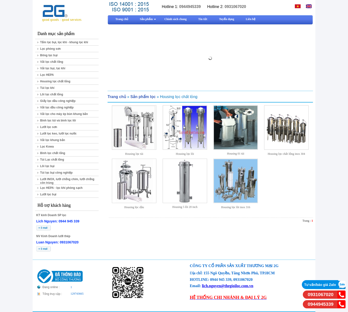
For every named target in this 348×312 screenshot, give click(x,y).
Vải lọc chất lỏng (51, 62)
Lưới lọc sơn (48, 127)
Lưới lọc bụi (48, 194)
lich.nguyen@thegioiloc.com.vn (227, 286)
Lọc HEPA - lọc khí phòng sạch (61, 188)
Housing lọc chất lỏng (55, 81)
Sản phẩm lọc (142, 97)
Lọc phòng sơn (50, 48)
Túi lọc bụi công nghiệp (56, 172)
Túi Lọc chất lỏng (52, 159)
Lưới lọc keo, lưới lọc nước (58, 133)
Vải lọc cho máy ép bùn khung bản (64, 114)
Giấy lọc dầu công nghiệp (58, 101)
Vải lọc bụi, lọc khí (52, 68)
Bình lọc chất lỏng (52, 153)
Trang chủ (117, 97)
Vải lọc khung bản (52, 140)
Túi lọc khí (47, 88)
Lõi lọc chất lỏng (51, 94)
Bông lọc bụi (49, 55)
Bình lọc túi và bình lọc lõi (58, 120)
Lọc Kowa (47, 146)
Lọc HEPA (47, 75)
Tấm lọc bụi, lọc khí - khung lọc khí (64, 42)
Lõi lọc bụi (47, 166)
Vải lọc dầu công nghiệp (57, 107)
